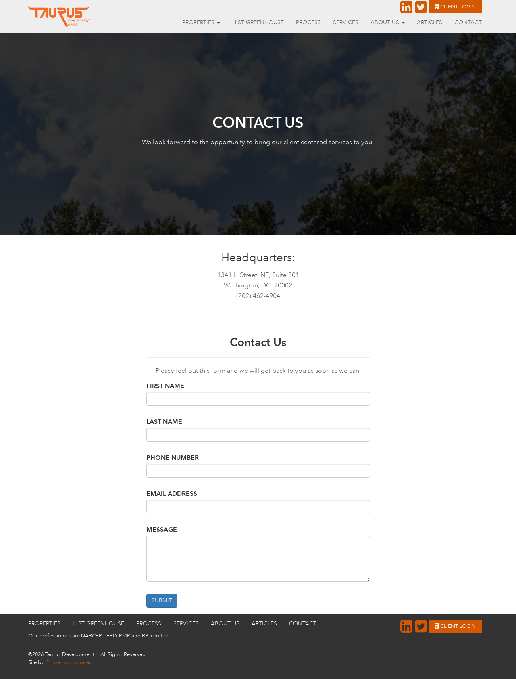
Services (345, 22)
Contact (468, 22)
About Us (225, 623)
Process (308, 22)
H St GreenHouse (258, 22)
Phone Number (172, 457)
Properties (44, 623)
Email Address (171, 493)
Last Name (164, 421)
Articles (429, 22)
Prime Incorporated (69, 662)
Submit (162, 600)
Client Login (455, 7)
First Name (165, 386)
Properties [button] (201, 22)
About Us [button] (387, 22)
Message (161, 529)
